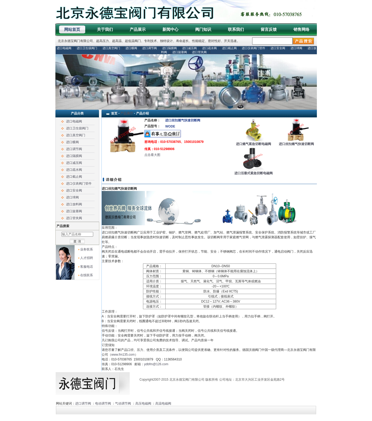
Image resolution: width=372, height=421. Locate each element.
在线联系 (86, 275)
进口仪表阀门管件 (253, 48)
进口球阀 (296, 48)
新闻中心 (170, 29)
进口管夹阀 (199, 52)
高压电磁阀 (143, 403)
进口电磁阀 (64, 48)
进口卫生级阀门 (87, 48)
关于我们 (105, 29)
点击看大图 (152, 155)
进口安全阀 (278, 48)
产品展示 (138, 29)
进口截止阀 (229, 48)
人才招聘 (86, 258)
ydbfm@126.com (156, 364)
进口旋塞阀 (179, 52)
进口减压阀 (189, 48)
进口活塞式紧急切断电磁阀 (253, 173)
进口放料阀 (74, 204)
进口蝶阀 (131, 48)
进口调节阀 (149, 48)
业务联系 (86, 249)
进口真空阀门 (111, 48)
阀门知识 (203, 29)
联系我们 (236, 29)
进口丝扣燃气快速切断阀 (296, 144)
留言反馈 (269, 29)
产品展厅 (126, 113)
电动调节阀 (103, 403)
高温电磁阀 (163, 403)
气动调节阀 (123, 403)
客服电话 (86, 267)
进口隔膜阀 (169, 48)
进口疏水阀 (209, 48)
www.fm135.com (123, 354)
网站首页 (72, 29)
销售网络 (301, 29)
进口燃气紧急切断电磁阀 (253, 144)
